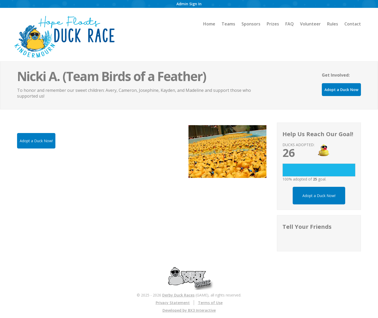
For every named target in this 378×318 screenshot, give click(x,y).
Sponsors (251, 24)
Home (209, 24)
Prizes (273, 24)
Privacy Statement (173, 302)
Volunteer (310, 24)
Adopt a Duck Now (341, 89)
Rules (332, 24)
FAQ (289, 24)
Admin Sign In (189, 3)
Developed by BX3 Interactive (189, 310)
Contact (352, 24)
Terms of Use (210, 302)
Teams (228, 24)
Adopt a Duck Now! (318, 195)
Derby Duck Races (178, 295)
